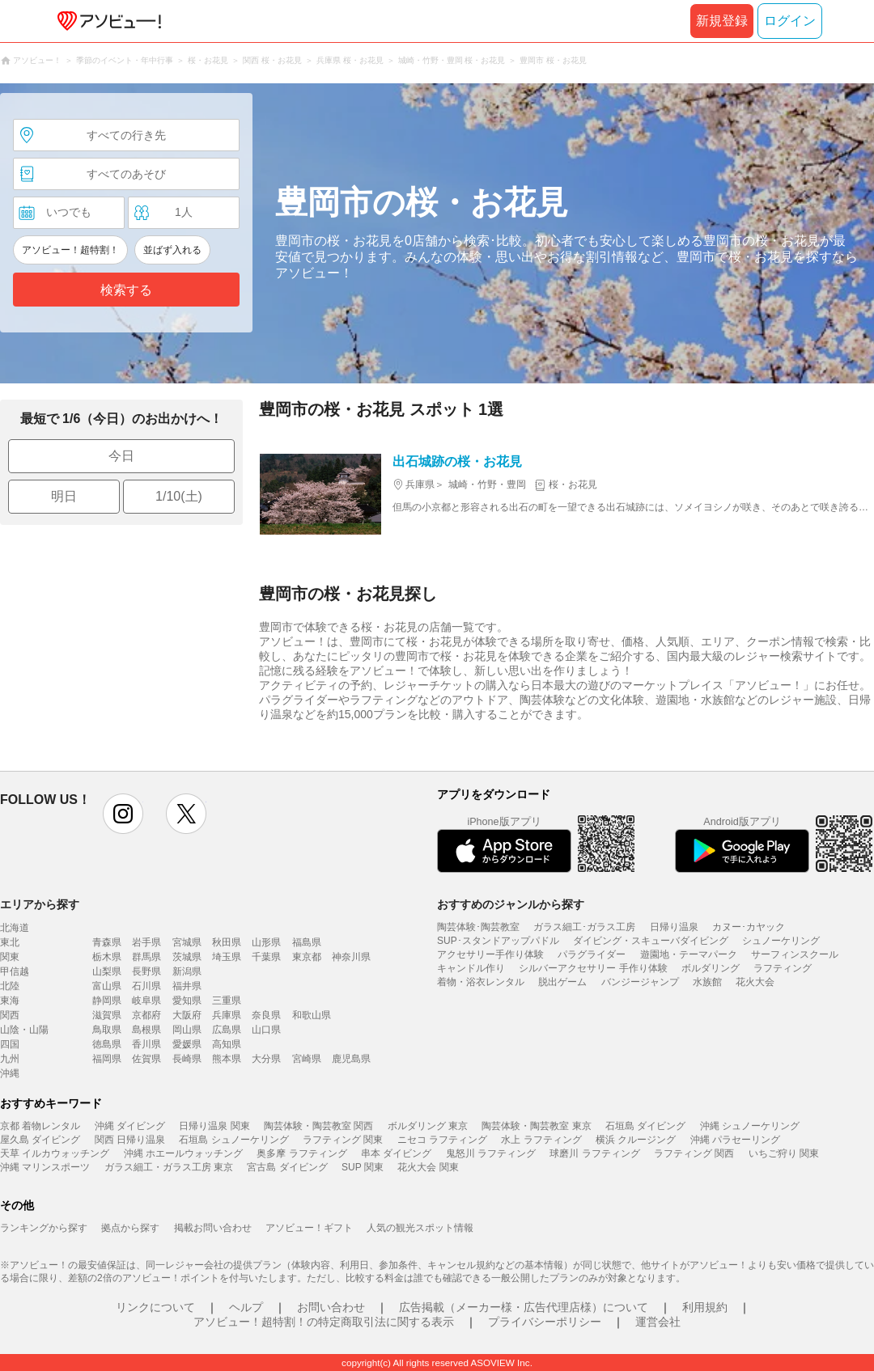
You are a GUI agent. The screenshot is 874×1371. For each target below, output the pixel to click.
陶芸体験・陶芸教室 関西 (318, 1126)
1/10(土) (178, 496)
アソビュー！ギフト (309, 1227)
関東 (9, 957)
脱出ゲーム (562, 982)
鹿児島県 (351, 1058)
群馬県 (146, 957)
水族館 (707, 982)
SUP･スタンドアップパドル (498, 940)
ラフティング (782, 968)
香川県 (146, 1044)
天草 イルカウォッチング (54, 1153)
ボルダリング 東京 (428, 1126)
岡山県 (187, 1029)
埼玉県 (226, 957)
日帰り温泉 (674, 927)
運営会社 (658, 1321)
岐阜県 (146, 1000)
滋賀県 (106, 1015)
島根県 (146, 1029)
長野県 (146, 971)
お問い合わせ (331, 1307)
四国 (9, 1044)
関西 (9, 1015)
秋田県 (226, 942)
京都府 (146, 1015)
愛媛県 (187, 1044)
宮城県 (187, 942)
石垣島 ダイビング (645, 1126)
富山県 (106, 986)
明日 (64, 496)
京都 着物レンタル (40, 1126)
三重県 (226, 1000)
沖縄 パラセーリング (735, 1139)
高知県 (226, 1044)
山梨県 (106, 971)
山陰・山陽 (24, 1029)
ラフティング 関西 (694, 1153)
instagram (123, 813)
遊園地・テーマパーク (688, 954)
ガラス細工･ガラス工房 (584, 927)
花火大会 (755, 982)
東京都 (306, 957)
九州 (9, 1058)
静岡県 (106, 1000)
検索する (126, 290)
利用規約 (705, 1307)
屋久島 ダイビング (40, 1139)
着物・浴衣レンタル (480, 982)
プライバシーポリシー (544, 1321)
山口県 (266, 1029)
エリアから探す (39, 904)
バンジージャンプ (640, 982)
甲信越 (14, 971)
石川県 (146, 986)
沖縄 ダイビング (130, 1126)
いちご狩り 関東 (784, 1153)
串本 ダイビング (396, 1153)
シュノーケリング (781, 940)
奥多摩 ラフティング (301, 1153)
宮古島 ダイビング (287, 1167)
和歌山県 (311, 1015)
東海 (9, 1000)
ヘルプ (246, 1307)
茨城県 (187, 957)
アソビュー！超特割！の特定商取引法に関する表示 (323, 1321)
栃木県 (106, 957)
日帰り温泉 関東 (214, 1126)
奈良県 (266, 1015)
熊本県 (226, 1058)
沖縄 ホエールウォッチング (183, 1153)
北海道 (14, 927)
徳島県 (106, 1044)
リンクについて (155, 1307)
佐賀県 (146, 1058)
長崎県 (187, 1058)
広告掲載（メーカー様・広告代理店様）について (523, 1307)
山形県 (266, 942)
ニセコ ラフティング (442, 1139)
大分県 (266, 1058)
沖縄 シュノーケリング (750, 1126)
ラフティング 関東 (343, 1139)
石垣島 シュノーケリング (233, 1139)
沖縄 (9, 1073)
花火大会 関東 (427, 1167)
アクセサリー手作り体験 (490, 954)
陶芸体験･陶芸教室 (478, 927)
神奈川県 (351, 957)
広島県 (226, 1029)
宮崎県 (306, 1058)
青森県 (106, 942)
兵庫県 (226, 1015)
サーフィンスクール (794, 954)
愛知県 (187, 1000)
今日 (121, 456)
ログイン (790, 21)
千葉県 (266, 957)
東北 (9, 942)
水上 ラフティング (541, 1139)
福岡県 (106, 1058)
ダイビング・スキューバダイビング (650, 940)
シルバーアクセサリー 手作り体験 (593, 968)
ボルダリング (710, 968)
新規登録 (722, 21)
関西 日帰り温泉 (130, 1139)
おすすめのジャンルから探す (510, 904)
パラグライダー (592, 954)
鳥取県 (106, 1029)
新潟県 (187, 971)
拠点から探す (130, 1227)
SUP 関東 (363, 1167)
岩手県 (146, 942)
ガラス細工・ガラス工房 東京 (168, 1167)
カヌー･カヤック (748, 927)
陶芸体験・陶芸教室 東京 (536, 1126)
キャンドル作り (471, 968)
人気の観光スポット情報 (420, 1227)
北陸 (9, 986)
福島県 (306, 942)
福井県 (187, 986)
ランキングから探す (43, 1227)
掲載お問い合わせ (213, 1227)
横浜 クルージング (636, 1139)
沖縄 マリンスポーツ (45, 1167)
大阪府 (187, 1015)
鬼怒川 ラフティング (491, 1153)
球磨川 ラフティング (594, 1153)
